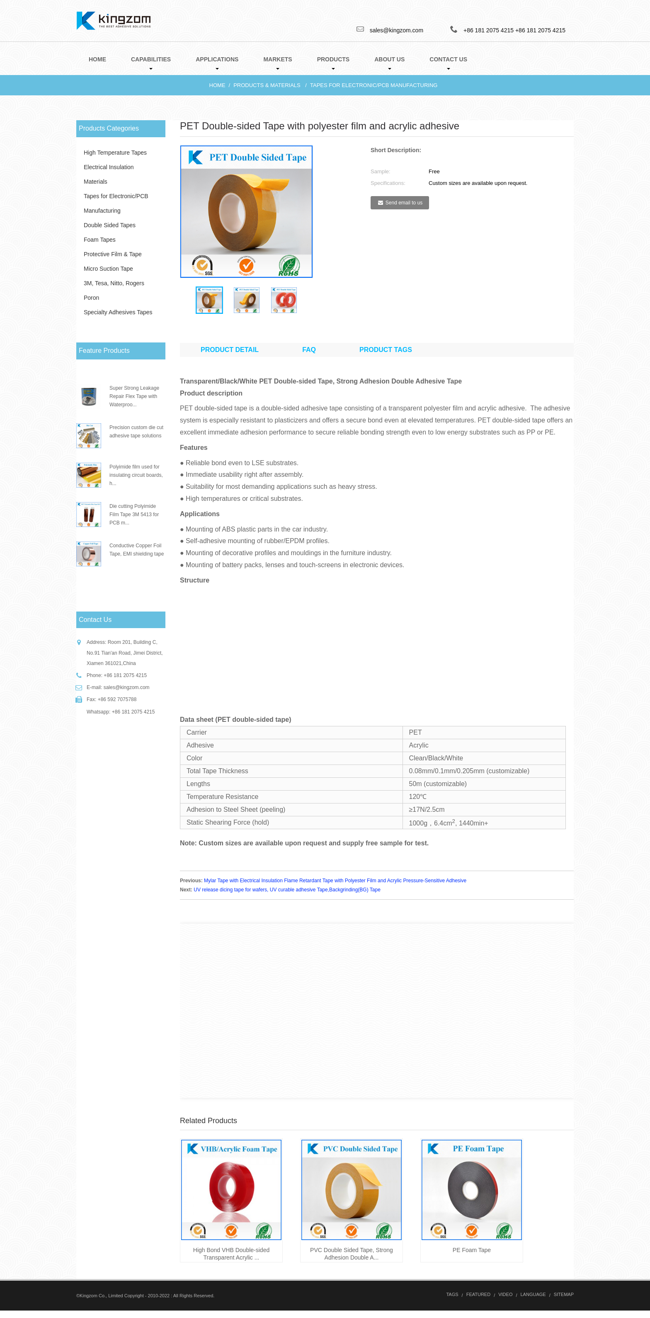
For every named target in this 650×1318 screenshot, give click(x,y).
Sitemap (564, 1301)
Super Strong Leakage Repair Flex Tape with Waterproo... (134, 396)
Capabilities (151, 63)
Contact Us (448, 63)
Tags (452, 1301)
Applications (217, 63)
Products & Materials (267, 85)
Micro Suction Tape (108, 268)
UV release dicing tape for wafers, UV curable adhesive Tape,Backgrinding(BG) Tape (287, 897)
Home (97, 59)
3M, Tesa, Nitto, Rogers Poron (114, 290)
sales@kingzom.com (127, 687)
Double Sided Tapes (110, 225)
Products (333, 63)
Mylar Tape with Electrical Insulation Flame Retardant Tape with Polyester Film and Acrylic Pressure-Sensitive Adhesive (335, 888)
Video (505, 1301)
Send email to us (404, 203)
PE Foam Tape (472, 1257)
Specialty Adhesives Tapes (118, 312)
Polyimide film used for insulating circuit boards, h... (136, 475)
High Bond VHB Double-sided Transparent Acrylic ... (231, 1261)
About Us (389, 63)
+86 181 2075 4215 (540, 30)
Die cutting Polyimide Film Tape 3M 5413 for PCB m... (134, 514)
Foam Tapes (100, 239)
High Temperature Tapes (115, 152)
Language (533, 1301)
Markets (277, 63)
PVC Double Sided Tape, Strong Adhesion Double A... (351, 1261)
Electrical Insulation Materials (109, 174)
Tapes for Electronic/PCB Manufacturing (373, 85)
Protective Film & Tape (113, 254)
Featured (478, 1301)
